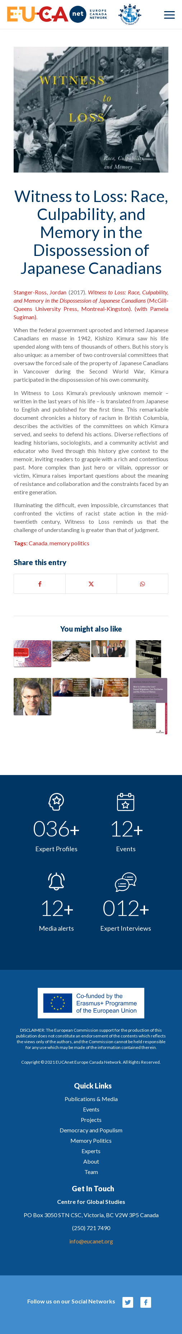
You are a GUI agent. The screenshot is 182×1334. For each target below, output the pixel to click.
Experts (91, 1150)
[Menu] (169, 14)
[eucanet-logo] (74, 14)
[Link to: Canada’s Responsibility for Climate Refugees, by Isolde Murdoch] (71, 650)
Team (91, 1171)
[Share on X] (91, 583)
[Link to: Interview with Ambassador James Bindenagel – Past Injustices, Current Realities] (71, 687)
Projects (91, 1119)
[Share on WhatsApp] (142, 583)
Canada (38, 543)
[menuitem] (169, 14)
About (91, 1161)
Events (91, 1109)
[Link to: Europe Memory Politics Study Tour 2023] (110, 687)
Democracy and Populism (91, 1130)
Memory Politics (91, 1140)
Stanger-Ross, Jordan (40, 292)
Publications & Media (91, 1098)
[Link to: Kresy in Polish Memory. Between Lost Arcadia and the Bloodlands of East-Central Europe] (148, 706)
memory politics (69, 543)
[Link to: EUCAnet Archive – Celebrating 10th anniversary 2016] (110, 648)
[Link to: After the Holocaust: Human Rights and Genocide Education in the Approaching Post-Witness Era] (148, 659)
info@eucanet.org (91, 1241)
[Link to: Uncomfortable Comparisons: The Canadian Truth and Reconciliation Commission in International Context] (32, 653)
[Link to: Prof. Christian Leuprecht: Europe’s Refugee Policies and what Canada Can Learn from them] (32, 697)
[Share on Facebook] (39, 583)
